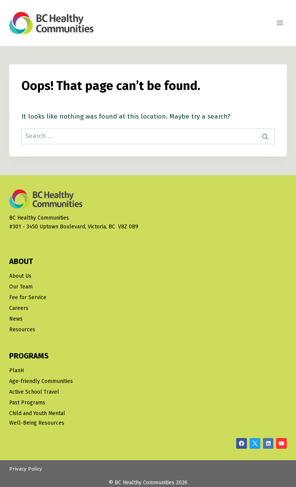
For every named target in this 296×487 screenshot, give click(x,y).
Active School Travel (34, 392)
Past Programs (27, 402)
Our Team (21, 286)
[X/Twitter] (255, 443)
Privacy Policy (25, 469)
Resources (22, 329)
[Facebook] (241, 443)
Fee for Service (27, 297)
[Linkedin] (268, 443)
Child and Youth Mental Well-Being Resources (37, 418)
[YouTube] (281, 443)
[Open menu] (280, 23)
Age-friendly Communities (41, 381)
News (16, 319)
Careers (18, 308)
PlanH (16, 370)
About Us (20, 276)
